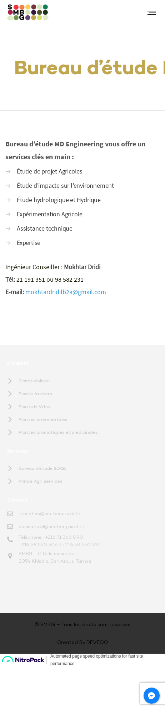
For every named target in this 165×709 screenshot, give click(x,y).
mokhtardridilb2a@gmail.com (65, 377)
